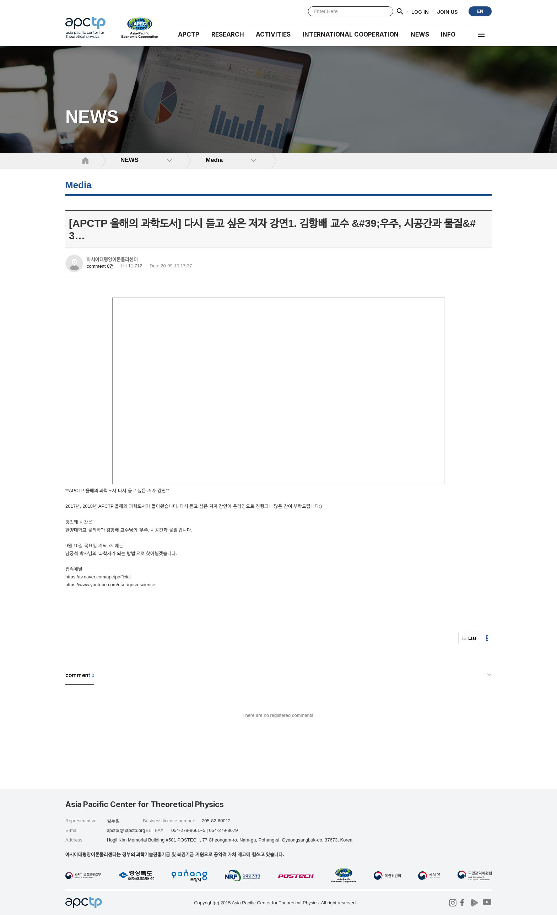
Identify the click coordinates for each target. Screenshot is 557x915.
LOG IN (420, 12)
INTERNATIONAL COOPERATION (351, 34)
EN (480, 11)
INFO (448, 34)
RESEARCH (227, 34)
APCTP (188, 34)
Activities (273, 34)
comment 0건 (100, 266)
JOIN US (447, 12)
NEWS (420, 34)
